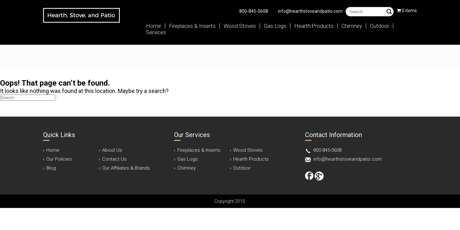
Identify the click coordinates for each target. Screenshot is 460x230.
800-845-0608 (253, 11)
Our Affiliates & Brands (126, 168)
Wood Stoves (240, 25)
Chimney (351, 25)
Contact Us (114, 159)
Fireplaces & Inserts (192, 25)
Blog (51, 168)
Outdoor (379, 25)
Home (153, 25)
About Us (112, 150)
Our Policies (59, 159)
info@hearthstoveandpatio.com (310, 11)
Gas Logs (275, 25)
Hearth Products (314, 25)
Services (156, 32)
